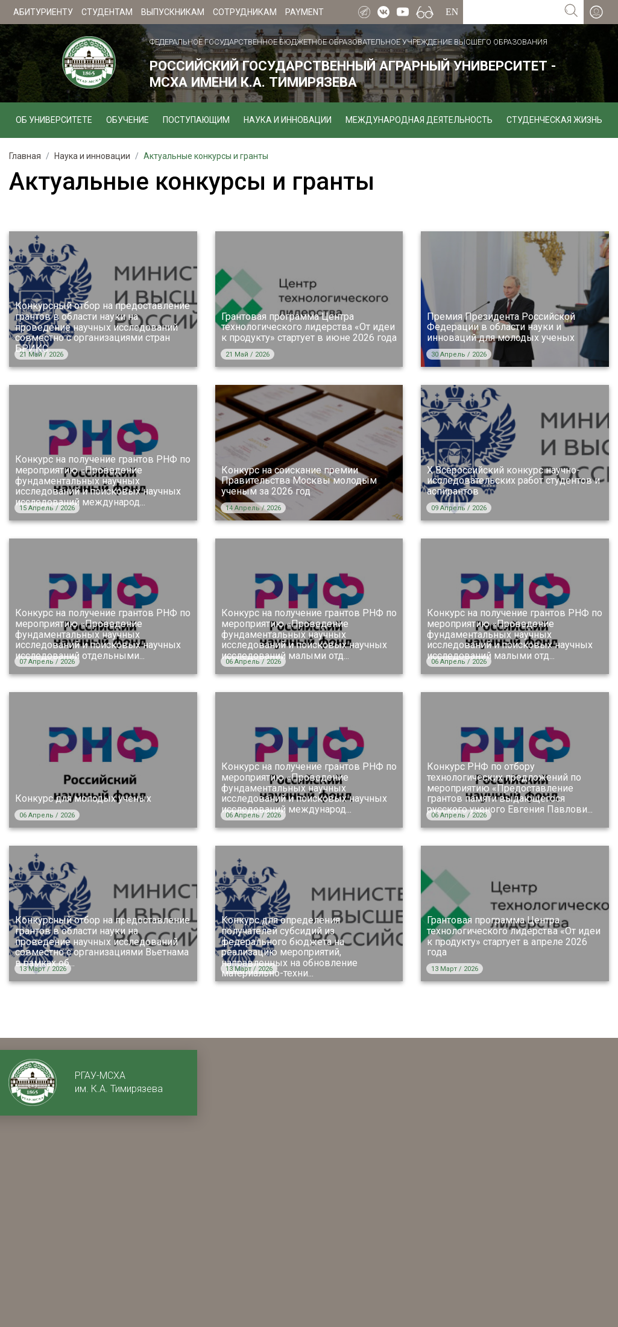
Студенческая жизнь (554, 120)
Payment (304, 12)
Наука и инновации (288, 120)
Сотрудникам (245, 12)
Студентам (107, 12)
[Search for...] (511, 12)
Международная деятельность (419, 120)
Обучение (127, 120)
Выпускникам (172, 12)
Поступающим (196, 120)
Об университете (54, 120)
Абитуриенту (43, 12)
